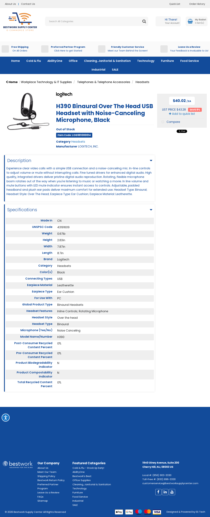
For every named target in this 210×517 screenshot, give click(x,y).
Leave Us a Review (48, 492)
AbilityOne (54, 61)
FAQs (40, 496)
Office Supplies (81, 480)
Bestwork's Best (81, 476)
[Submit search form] (144, 21)
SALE (115, 70)
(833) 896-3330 (166, 479)
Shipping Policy (46, 476)
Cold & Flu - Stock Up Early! (88, 468)
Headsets (142, 82)
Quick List (172, 4)
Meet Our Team (46, 472)
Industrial (98, 70)
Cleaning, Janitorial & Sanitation (107, 61)
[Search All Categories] (96, 21)
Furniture (167, 61)
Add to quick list (182, 114)
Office (73, 61)
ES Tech (200, 511)
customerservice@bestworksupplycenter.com (170, 483)
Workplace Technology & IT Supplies (46, 82)
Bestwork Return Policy (51, 480)
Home (15, 61)
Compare (170, 122)
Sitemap (42, 500)
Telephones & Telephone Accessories (103, 82)
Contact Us (28, 4)
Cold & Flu (33, 61)
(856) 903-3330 (161, 475)
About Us (10, 4)
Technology (146, 61)
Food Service (189, 61)
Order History (194, 4)
